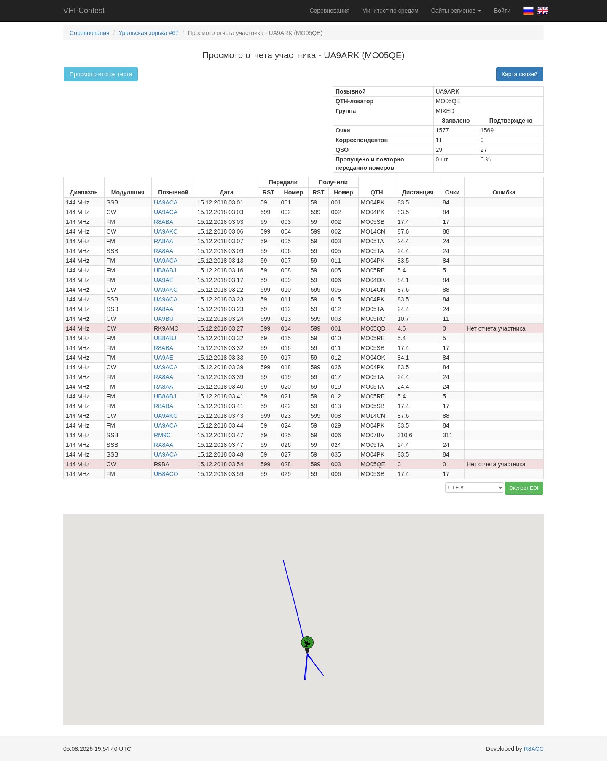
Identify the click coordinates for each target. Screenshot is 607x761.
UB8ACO (166, 474)
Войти (502, 10)
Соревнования (329, 10)
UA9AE (163, 280)
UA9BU (164, 318)
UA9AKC (165, 231)
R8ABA (163, 221)
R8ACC (534, 748)
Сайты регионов (456, 10)
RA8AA (163, 241)
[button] (283, 552)
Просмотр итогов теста (101, 74)
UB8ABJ (165, 270)
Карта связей (519, 74)
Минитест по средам (390, 10)
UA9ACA (165, 202)
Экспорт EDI (524, 488)
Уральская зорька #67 (148, 33)
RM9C (162, 435)
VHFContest (84, 10)
